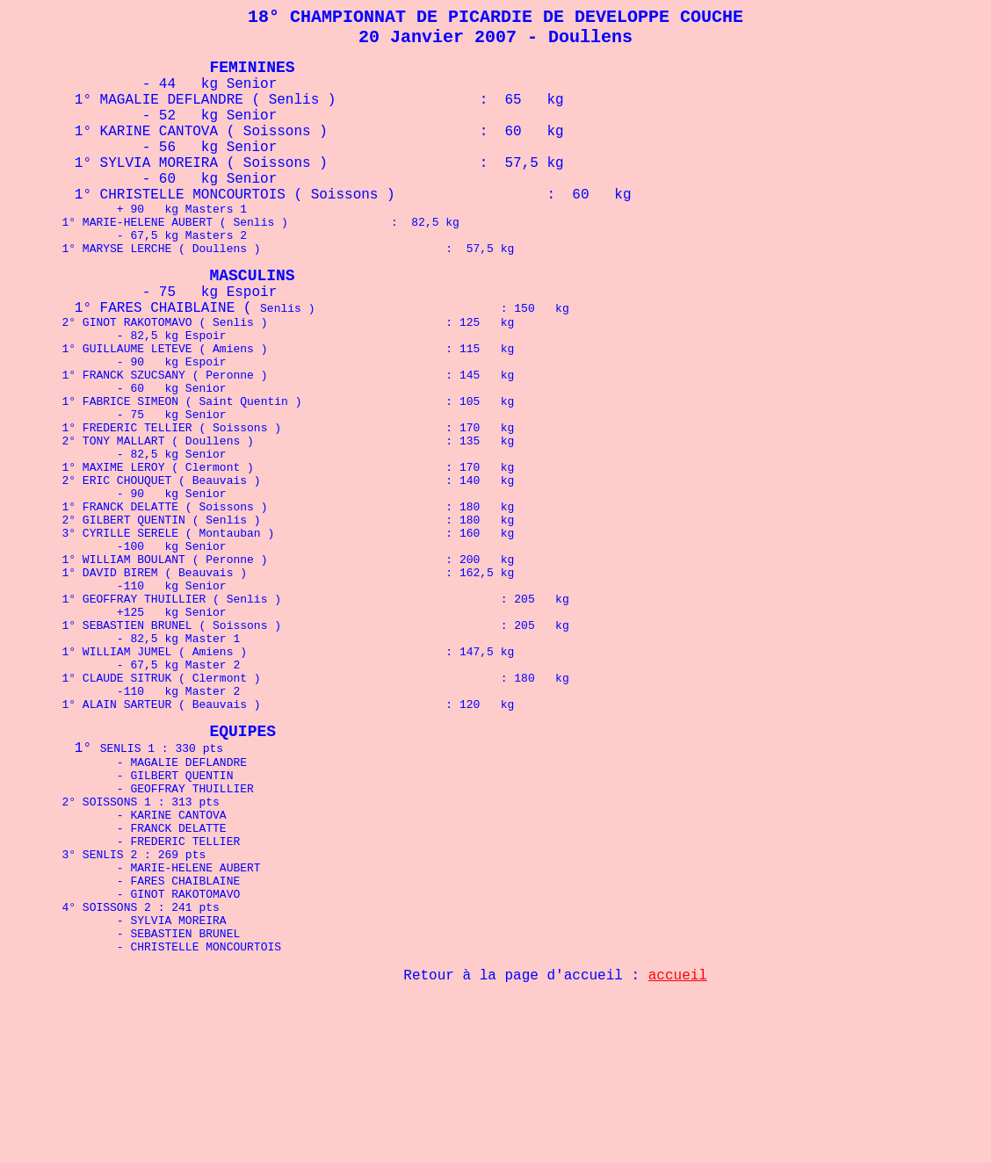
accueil (677, 1114)
